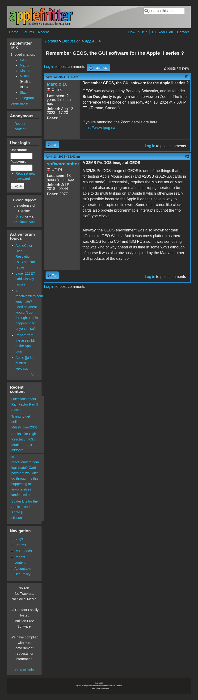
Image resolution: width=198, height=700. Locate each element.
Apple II (91, 41)
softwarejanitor (63, 163)
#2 (187, 157)
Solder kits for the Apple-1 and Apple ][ (24, 506)
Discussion (71, 41)
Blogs (18, 539)
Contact (183, 32)
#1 (187, 77)
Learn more (19, 103)
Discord (25, 71)
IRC (23, 60)
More (35, 375)
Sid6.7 (16, 410)
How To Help (137, 32)
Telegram (27, 98)
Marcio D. (57, 84)
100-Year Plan (162, 32)
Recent (43, 32)
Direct (19, 216)
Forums (28, 32)
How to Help (24, 670)
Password (19, 161)
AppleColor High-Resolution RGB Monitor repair (25, 256)
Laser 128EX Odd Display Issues (25, 279)
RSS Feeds (23, 551)
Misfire (25, 76)
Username (19, 150)
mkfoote (17, 450)
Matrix (24, 65)
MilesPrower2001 (24, 427)
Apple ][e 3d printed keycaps (25, 363)
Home (13, 32)
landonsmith (20, 495)
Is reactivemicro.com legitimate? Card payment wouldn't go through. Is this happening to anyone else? (25, 473)
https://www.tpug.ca (98, 128)
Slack (24, 92)
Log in (49, 67)
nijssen (16, 518)
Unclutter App (24, 222)
